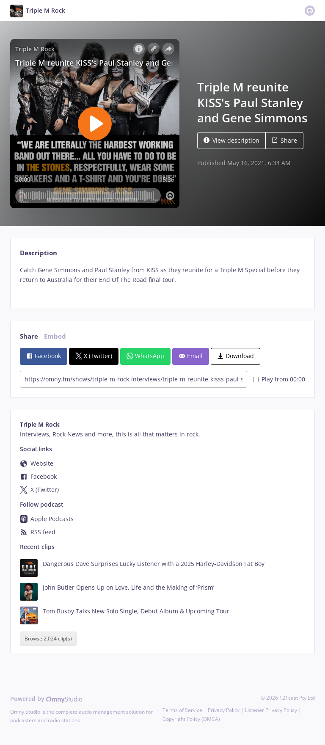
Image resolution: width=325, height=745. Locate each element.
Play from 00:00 (279, 379)
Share (284, 140)
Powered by (46, 699)
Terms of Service (182, 710)
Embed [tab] (55, 336)
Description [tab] (38, 252)
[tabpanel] (162, 280)
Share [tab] (29, 336)
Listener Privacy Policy (271, 710)
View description (231, 140)
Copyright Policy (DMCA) (191, 719)
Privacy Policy (224, 710)
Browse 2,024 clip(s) (48, 638)
